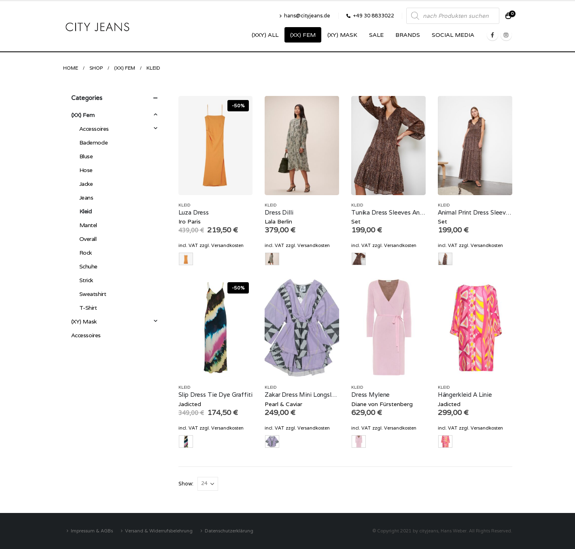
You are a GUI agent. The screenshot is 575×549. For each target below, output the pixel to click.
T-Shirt (88, 307)
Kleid (184, 205)
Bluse (86, 156)
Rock (85, 252)
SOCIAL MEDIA (453, 34)
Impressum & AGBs (92, 531)
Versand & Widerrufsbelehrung (159, 531)
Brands (407, 34)
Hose (86, 170)
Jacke (86, 183)
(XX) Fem (303, 34)
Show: (185, 483)
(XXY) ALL (265, 34)
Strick (86, 280)
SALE (376, 34)
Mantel (88, 225)
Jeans (86, 197)
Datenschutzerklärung (229, 531)
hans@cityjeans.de (304, 15)
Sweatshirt (92, 294)
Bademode (93, 142)
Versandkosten (227, 245)
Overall (88, 239)
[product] (215, 145)
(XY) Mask (342, 34)
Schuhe (88, 266)
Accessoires (94, 128)
